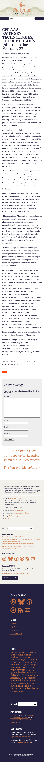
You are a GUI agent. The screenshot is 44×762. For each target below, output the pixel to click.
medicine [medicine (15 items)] (27, 680)
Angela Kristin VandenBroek (21, 755)
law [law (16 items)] (20, 678)
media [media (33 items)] (24, 678)
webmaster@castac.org (21, 737)
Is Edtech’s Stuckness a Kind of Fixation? (13, 537)
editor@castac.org (24, 742)
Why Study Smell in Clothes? (10, 548)
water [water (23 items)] (22, 691)
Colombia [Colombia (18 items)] (28, 660)
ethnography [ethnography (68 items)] (18, 670)
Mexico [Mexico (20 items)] (32, 681)
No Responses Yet (21, 362)
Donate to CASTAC (10, 578)
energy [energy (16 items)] (12, 667)
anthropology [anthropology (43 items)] (17, 654)
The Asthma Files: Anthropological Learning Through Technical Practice (22, 455)
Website (7, 433)
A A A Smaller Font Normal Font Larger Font (22, 18)
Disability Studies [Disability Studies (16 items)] (24, 665)
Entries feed (15, 630)
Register (13, 623)
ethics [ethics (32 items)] (33, 667)
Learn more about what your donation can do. (15, 573)
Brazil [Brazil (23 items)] (30, 657)
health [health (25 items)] (29, 673)
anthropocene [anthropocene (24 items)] (31, 652)
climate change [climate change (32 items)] (17, 660)
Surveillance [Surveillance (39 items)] (16, 688)
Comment (8, 396)
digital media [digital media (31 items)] (29, 662)
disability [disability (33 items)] (14, 665)
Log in (12, 627)
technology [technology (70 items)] (30, 688)
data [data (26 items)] (14, 662)
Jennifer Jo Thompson (10, 53)
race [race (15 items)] (28, 683)
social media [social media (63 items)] (18, 685)
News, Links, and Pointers (21, 513)
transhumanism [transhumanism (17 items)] (15, 691)
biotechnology (14, 364)
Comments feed (16, 633)
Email (6, 427)
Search (5, 528)
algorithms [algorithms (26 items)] (20, 652)
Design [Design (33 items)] (20, 662)
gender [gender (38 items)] (14, 672)
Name (6, 420)
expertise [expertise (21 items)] (31, 670)
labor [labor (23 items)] (30, 675)
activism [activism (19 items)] (13, 652)
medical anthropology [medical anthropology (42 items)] (23, 679)
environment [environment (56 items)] (22, 667)
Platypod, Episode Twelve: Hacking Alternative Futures (17, 546)
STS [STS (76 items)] (28, 685)
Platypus (22, 10)
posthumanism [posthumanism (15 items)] (22, 683)
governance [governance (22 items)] (22, 673)
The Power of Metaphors (22, 468)
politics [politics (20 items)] (16, 683)
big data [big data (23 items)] (25, 657)
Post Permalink (8, 362)
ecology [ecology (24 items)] (32, 665)
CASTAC (13, 715)
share (5, 372)
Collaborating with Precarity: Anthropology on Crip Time (18, 543)
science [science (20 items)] (31, 683)
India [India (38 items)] (34, 672)
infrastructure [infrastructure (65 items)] (19, 675)
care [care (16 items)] (34, 657)
